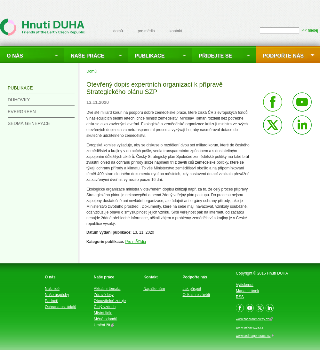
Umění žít (104, 325)
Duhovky (19, 99)
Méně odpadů (105, 319)
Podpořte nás (283, 55)
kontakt (176, 31)
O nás (15, 55)
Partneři (51, 301)
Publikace (149, 55)
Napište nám (154, 288)
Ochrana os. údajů (60, 307)
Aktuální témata (107, 288)
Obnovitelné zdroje (110, 301)
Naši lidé (52, 288)
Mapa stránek (247, 291)
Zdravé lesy (104, 294)
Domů (91, 71)
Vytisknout (244, 285)
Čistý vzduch (105, 307)
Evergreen (22, 111)
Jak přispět (192, 288)
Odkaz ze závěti (196, 294)
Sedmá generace (29, 123)
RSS (240, 297)
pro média (146, 31)
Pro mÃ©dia (135, 241)
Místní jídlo (103, 313)
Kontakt (150, 277)
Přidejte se (215, 55)
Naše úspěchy (57, 294)
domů (118, 31)
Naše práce (87, 55)
